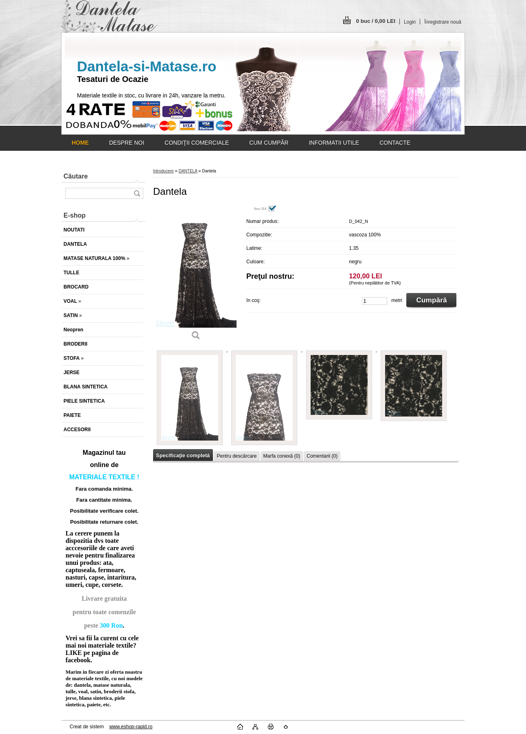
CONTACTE (394, 142)
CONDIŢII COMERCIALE (196, 142)
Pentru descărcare (236, 456)
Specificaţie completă (183, 455)
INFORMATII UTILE (334, 142)
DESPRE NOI (126, 142)
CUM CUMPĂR (268, 142)
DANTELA (188, 171)
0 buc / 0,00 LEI (375, 21)
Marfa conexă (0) (281, 456)
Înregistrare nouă (442, 22)
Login (410, 22)
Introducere (163, 171)
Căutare (76, 176)
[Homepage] (80, 142)
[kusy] (374, 301)
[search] (137, 193)
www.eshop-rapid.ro (130, 727)
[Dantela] (195, 275)
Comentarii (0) (322, 456)
